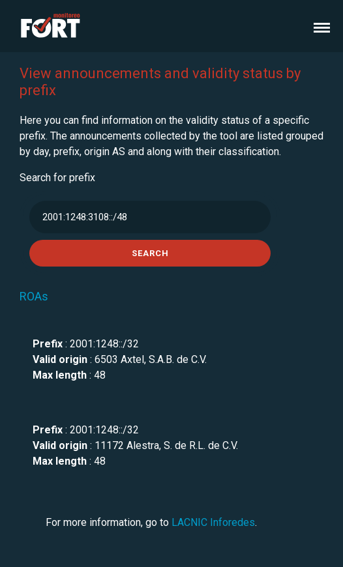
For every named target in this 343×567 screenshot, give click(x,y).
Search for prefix (57, 177)
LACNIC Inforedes (213, 522)
